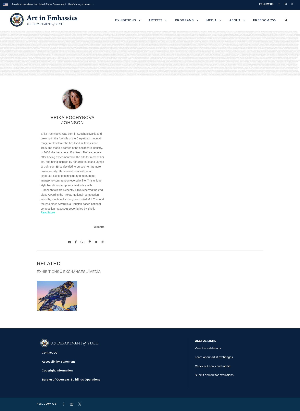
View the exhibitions (208, 348)
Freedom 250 (264, 20)
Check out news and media (213, 366)
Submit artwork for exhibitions (214, 375)
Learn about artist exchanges (214, 357)
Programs (184, 20)
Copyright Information (57, 370)
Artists (155, 20)
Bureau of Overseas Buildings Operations (71, 379)
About (235, 20)
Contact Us (49, 352)
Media (211, 20)
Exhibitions (125, 20)
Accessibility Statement (58, 361)
